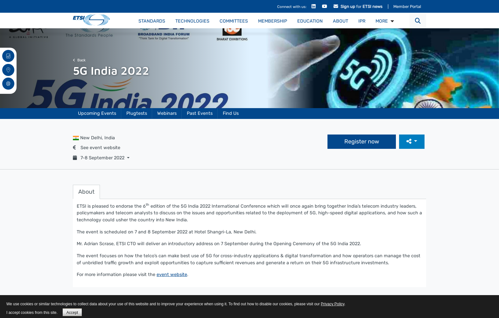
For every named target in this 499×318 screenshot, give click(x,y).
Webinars (167, 113)
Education (310, 21)
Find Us (231, 113)
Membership (272, 21)
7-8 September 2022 (99, 158)
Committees (234, 21)
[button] (418, 21)
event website (172, 274)
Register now (361, 141)
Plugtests (136, 113)
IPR (361, 21)
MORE (382, 21)
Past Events (200, 113)
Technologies (192, 21)
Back (79, 60)
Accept (72, 312)
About (340, 21)
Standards (151, 21)
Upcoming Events (97, 113)
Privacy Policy (332, 304)
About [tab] (86, 191)
